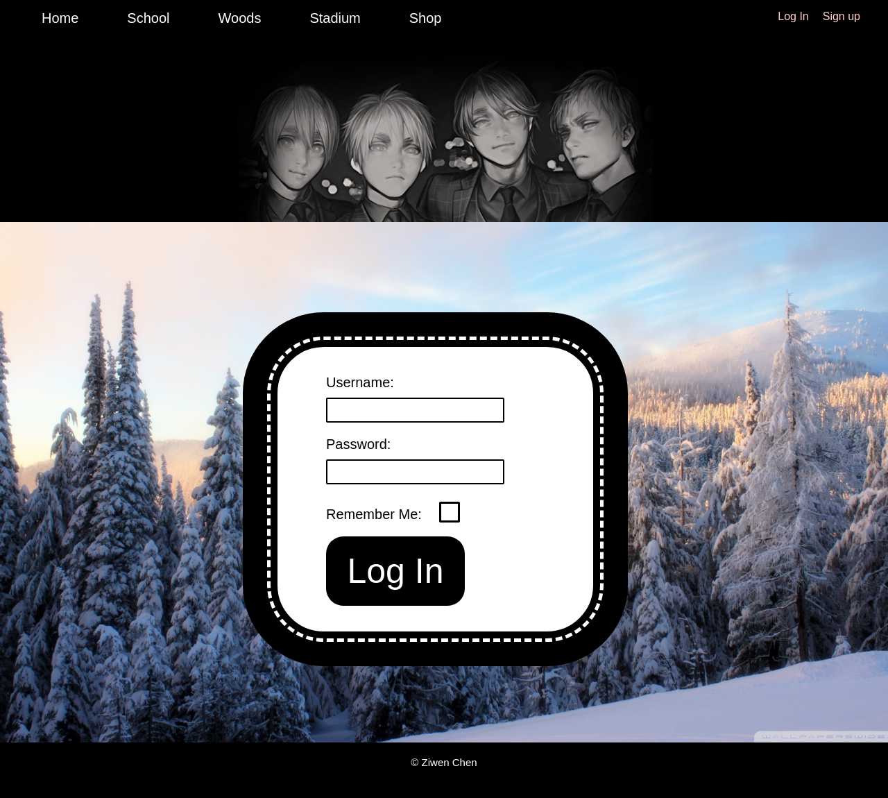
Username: (360, 382)
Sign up (841, 16)
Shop (425, 18)
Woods (240, 18)
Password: (358, 444)
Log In (793, 16)
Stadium (334, 18)
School (148, 18)
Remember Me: (375, 514)
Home (60, 18)
